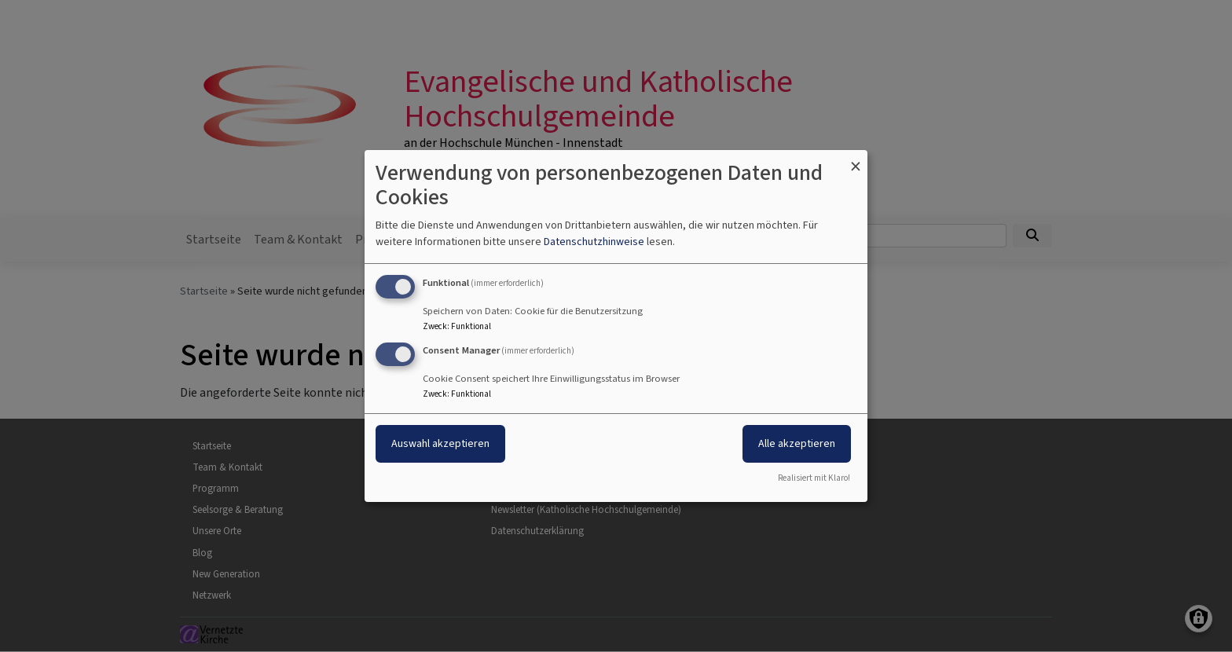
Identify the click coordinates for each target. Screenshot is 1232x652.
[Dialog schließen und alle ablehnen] (855, 160)
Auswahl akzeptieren (440, 443)
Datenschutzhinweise (594, 241)
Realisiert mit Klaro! (814, 478)
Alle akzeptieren (796, 443)
